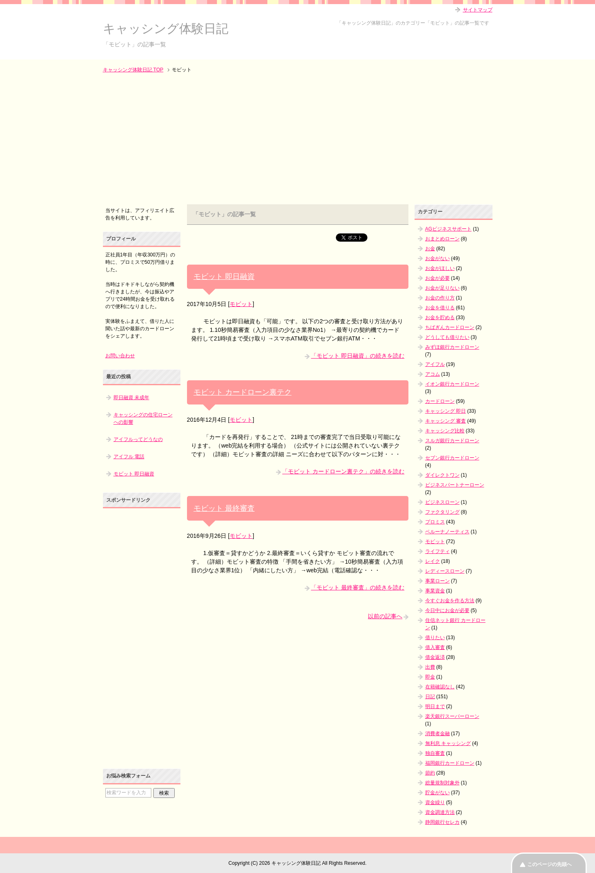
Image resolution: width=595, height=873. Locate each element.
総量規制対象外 (442, 783)
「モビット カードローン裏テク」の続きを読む (343, 471)
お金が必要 (437, 278)
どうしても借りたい (447, 337)
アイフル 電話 (129, 456)
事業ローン (437, 581)
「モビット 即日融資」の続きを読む (357, 355)
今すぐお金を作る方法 (449, 600)
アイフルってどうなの (138, 439)
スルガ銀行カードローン (452, 440)
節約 (430, 773)
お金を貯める (440, 317)
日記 (430, 696)
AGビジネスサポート (448, 229)
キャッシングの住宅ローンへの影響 (143, 418)
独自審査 (435, 753)
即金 (430, 677)
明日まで (435, 706)
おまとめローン (442, 239)
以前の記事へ (385, 616)
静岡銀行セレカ (442, 822)
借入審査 (435, 647)
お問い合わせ (120, 356)
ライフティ (437, 551)
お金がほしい (440, 268)
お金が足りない (442, 288)
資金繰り (435, 802)
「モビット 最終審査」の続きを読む (357, 587)
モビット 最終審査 (224, 508)
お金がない (437, 258)
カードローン (440, 401)
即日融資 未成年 (131, 397)
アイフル (435, 364)
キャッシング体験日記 (165, 28)
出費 (430, 667)
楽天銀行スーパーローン (452, 716)
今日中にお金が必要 (447, 610)
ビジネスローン (442, 502)
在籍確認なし (440, 687)
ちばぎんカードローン (449, 327)
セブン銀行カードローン (452, 458)
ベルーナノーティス (447, 532)
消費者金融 (437, 733)
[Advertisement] (297, 139)
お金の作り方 (440, 298)
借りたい (435, 637)
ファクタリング (442, 512)
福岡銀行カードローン (449, 763)
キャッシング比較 (445, 431)
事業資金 (435, 591)
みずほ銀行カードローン (452, 347)
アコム (432, 374)
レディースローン (445, 571)
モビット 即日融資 (224, 276)
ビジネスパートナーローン (454, 485)
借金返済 (435, 657)
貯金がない (437, 792)
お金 (430, 248)
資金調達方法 (440, 812)
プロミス (435, 522)
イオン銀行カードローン (452, 384)
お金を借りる (440, 308)
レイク (432, 561)
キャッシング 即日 (445, 411)
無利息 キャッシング (448, 743)
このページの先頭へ (549, 864)
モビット (241, 304)
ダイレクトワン (442, 475)
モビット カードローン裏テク (243, 392)
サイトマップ (477, 10)
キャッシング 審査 (445, 421)
